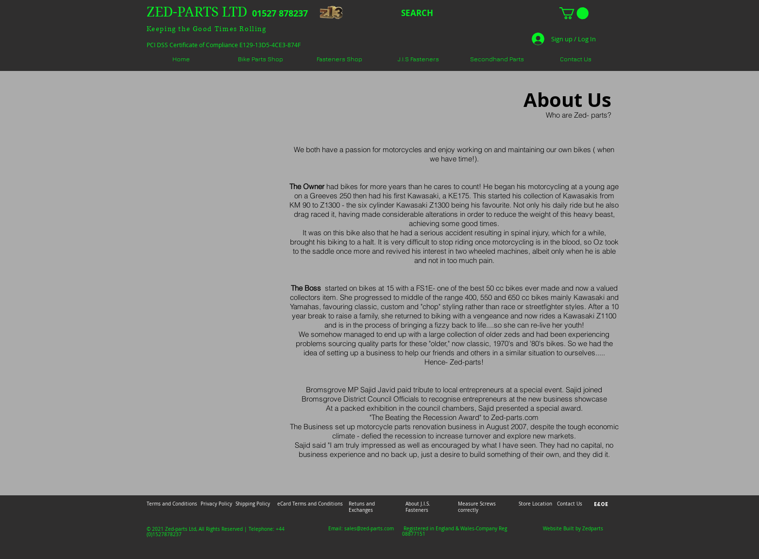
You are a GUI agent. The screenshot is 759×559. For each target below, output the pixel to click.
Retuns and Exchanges (362, 507)
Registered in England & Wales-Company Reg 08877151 (454, 531)
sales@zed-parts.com (369, 528)
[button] (574, 13)
